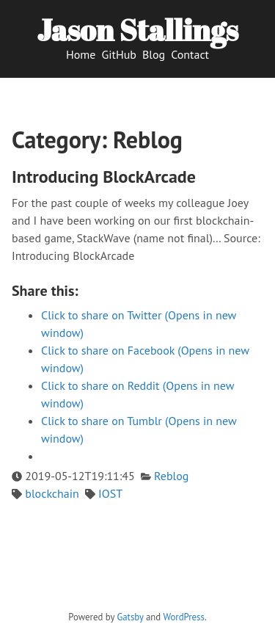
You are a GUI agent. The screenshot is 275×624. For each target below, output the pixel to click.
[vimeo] (136, 603)
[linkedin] (165, 603)
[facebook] (150, 603)
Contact (190, 54)
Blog (153, 54)
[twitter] (121, 603)
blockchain (52, 493)
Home (80, 54)
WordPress (184, 617)
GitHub (118, 54)
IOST (110, 493)
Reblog (171, 475)
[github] (106, 603)
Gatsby (130, 617)
